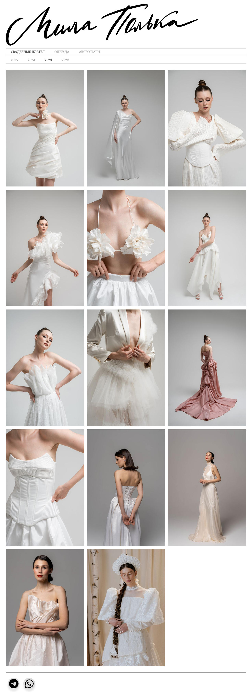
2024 (31, 60)
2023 (48, 60)
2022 (65, 60)
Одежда (61, 52)
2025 (14, 60)
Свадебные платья (27, 52)
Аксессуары (89, 52)
